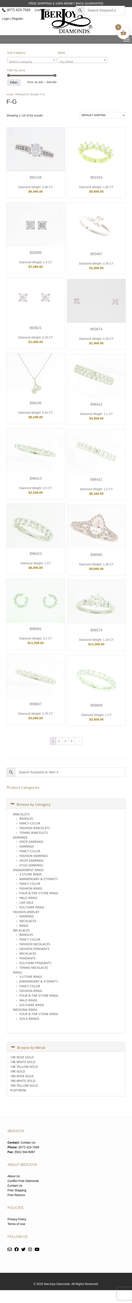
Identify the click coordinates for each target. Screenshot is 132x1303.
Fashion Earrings (33, 856)
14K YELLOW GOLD (24, 1067)
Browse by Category (30, 804)
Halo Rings (28, 898)
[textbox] (31, 61)
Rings (23, 926)
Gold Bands (29, 1019)
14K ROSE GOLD (22, 1057)
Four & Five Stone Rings (38, 893)
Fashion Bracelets (34, 828)
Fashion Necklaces (34, 944)
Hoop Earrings (31, 860)
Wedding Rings (25, 1010)
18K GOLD (17, 1071)
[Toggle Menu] (126, 39)
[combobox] (31, 60)
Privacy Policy (17, 1219)
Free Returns (16, 1195)
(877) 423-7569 (18, 10)
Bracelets (21, 814)
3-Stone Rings (30, 977)
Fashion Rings (30, 888)
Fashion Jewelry (26, 912)
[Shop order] (102, 115)
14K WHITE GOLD (22, 1062)
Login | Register (12, 18)
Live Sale (26, 902)
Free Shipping (17, 1190)
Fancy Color (29, 823)
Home (10, 94)
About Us (14, 1176)
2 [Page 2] (59, 741)
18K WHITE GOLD (22, 1081)
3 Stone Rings (30, 874)
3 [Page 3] (65, 741)
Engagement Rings (28, 870)
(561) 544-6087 (25, 1152)
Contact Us (42, 10)
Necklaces (27, 921)
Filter (13, 82)
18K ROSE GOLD (22, 1076)
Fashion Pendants (34, 949)
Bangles (26, 818)
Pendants (27, 958)
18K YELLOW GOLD (24, 1085)
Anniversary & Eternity (38, 879)
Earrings (20, 837)
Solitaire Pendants (35, 963)
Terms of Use (16, 1224)
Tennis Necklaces (33, 968)
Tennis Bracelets (33, 833)
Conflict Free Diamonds (23, 1181)
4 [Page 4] (71, 741)
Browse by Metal (27, 1047)
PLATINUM (18, 1090)
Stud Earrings (31, 865)
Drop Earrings (31, 842)
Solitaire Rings (31, 907)
